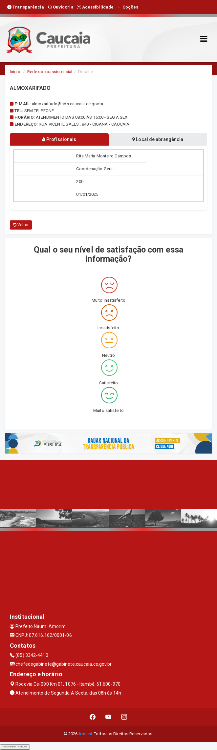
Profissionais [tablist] (59, 139)
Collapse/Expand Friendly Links (15, 747)
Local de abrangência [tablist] (157, 139)
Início (15, 71)
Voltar (21, 225)
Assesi (85, 733)
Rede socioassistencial (49, 71)
